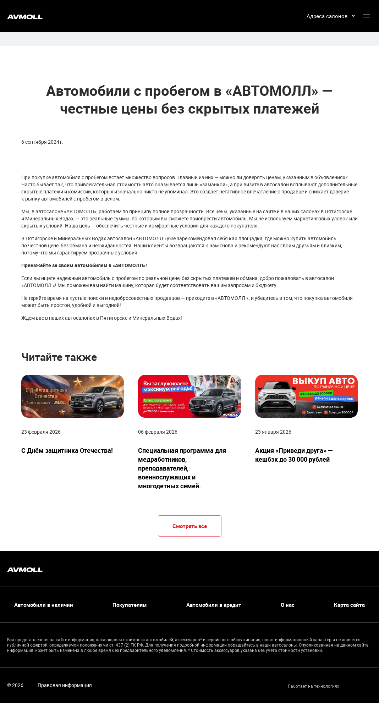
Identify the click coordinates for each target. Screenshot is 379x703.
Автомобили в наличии (43, 604)
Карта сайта (349, 604)
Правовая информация (65, 685)
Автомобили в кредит (213, 604)
